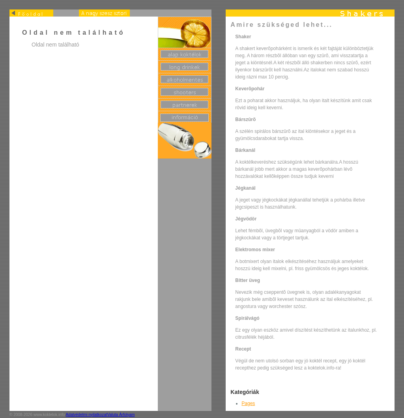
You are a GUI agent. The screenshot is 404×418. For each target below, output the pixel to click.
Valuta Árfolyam (121, 414)
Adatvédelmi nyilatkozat (86, 414)
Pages (248, 403)
